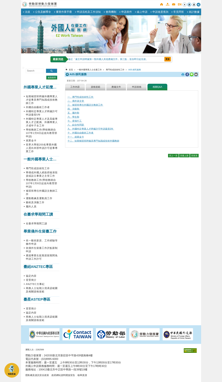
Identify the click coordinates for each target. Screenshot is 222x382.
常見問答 (178, 11)
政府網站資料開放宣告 (63, 375)
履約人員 (31, 206)
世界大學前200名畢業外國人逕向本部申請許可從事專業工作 (42, 148)
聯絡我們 (173, 4)
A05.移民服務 (134, 69)
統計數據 (194, 11)
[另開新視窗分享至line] (191, 74)
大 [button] (194, 5)
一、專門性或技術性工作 (80, 97)
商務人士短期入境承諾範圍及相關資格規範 (42, 290)
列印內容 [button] (183, 74)
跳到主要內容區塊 (1, 1)
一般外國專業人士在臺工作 (46, 159)
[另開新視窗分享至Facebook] (187, 74)
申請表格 (136, 87)
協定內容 (31, 276)
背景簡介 (31, 280)
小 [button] (184, 5)
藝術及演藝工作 (35, 202)
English (179, 4)
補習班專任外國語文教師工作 (42, 192)
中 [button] (189, 5)
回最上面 (184, 155)
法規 (27, 11)
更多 (168, 59)
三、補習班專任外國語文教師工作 (85, 105)
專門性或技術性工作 (38, 168)
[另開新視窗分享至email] (196, 74)
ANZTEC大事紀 (35, 284)
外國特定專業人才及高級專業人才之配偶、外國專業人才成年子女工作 (42, 122)
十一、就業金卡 (75, 137)
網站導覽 (167, 4)
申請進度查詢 (160, 11)
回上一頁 (173, 155)
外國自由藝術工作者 (38, 107)
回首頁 (194, 155)
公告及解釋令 (43, 11)
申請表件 (126, 11)
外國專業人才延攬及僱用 (44, 87)
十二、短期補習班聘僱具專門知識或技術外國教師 (93, 141)
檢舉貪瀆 (82, 375)
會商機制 (111, 11)
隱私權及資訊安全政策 (37, 375)
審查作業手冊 (64, 11)
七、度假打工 (74, 121)
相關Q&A (157, 87)
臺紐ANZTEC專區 (38, 267)
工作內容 (75, 87)
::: (22, 1)
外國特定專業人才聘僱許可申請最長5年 (42, 113)
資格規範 (95, 87)
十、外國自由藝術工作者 (80, 133)
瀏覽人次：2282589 (34, 349)
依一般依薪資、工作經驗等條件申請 (42, 242)
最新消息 (58, 59)
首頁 (161, 4)
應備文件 (116, 87)
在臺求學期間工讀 (38, 214)
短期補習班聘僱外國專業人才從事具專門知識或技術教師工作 (42, 100)
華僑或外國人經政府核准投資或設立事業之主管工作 (42, 174)
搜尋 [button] (51, 71)
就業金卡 (31, 140)
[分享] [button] (198, 4)
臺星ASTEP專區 (37, 299)
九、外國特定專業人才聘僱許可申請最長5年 (90, 129)
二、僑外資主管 (76, 101)
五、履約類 (73, 113)
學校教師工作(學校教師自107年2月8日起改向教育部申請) (41, 133)
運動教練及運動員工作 (39, 198)
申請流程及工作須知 (89, 11)
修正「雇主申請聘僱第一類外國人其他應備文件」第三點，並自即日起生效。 (108, 59)
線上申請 (142, 11)
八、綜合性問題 (76, 125)
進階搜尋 (52, 77)
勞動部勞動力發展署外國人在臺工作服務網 (39, 4)
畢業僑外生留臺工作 (40, 231)
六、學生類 (73, 117)
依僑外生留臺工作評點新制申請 (42, 250)
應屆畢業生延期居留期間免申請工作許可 (42, 257)
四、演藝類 (73, 109)
